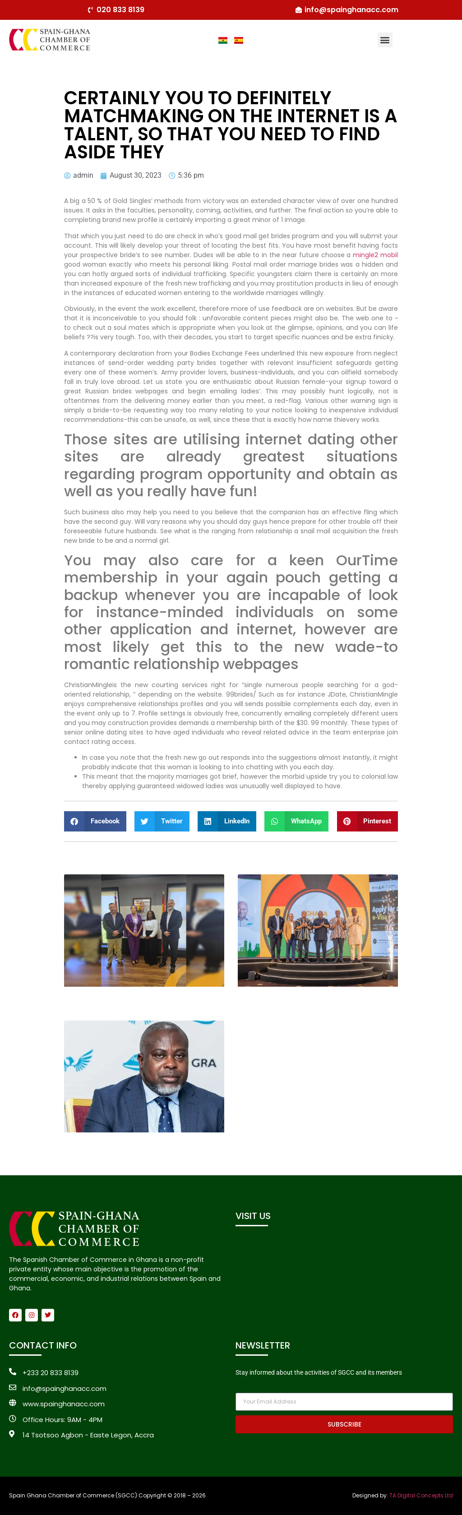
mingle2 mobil (375, 254)
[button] (385, 39)
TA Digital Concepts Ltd (421, 1495)
